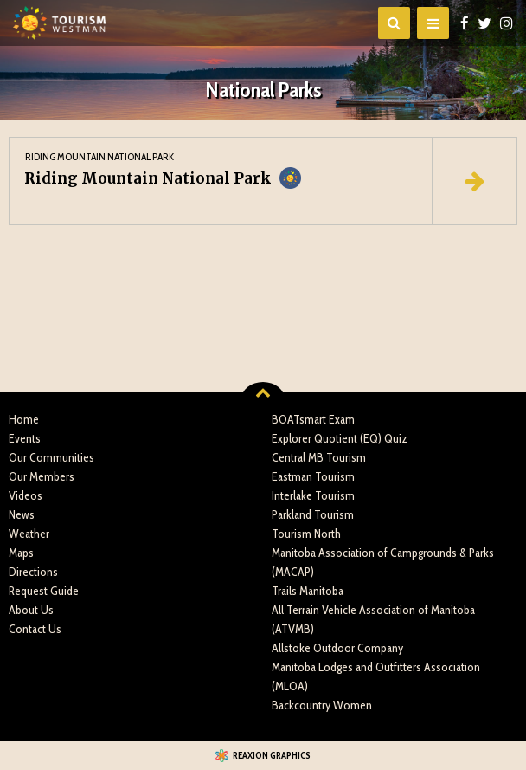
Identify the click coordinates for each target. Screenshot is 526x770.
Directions (33, 571)
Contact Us (35, 629)
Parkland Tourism (313, 514)
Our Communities (51, 457)
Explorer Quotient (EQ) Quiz (339, 438)
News (22, 514)
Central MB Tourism (319, 457)
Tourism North (306, 533)
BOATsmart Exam (313, 419)
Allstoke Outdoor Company (337, 648)
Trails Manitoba (307, 591)
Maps (21, 552)
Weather (29, 533)
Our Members (41, 476)
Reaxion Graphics (272, 755)
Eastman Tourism (313, 476)
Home (24, 419)
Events (25, 438)
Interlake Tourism (313, 495)
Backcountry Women (322, 705)
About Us (31, 610)
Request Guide (44, 591)
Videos (25, 495)
